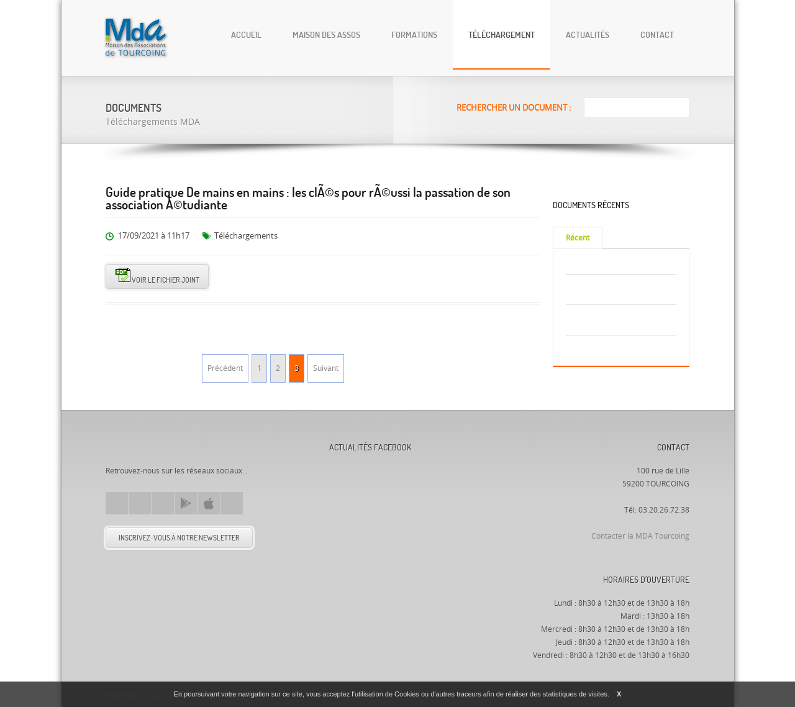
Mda (136, 444)
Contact (657, 34)
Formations (414, 34)
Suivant (325, 368)
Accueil (246, 34)
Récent (577, 238)
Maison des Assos (326, 34)
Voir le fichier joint (157, 276)
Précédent (225, 368)
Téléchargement (501, 34)
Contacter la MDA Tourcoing (640, 536)
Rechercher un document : (514, 107)
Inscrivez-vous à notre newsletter (179, 537)
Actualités (587, 34)
